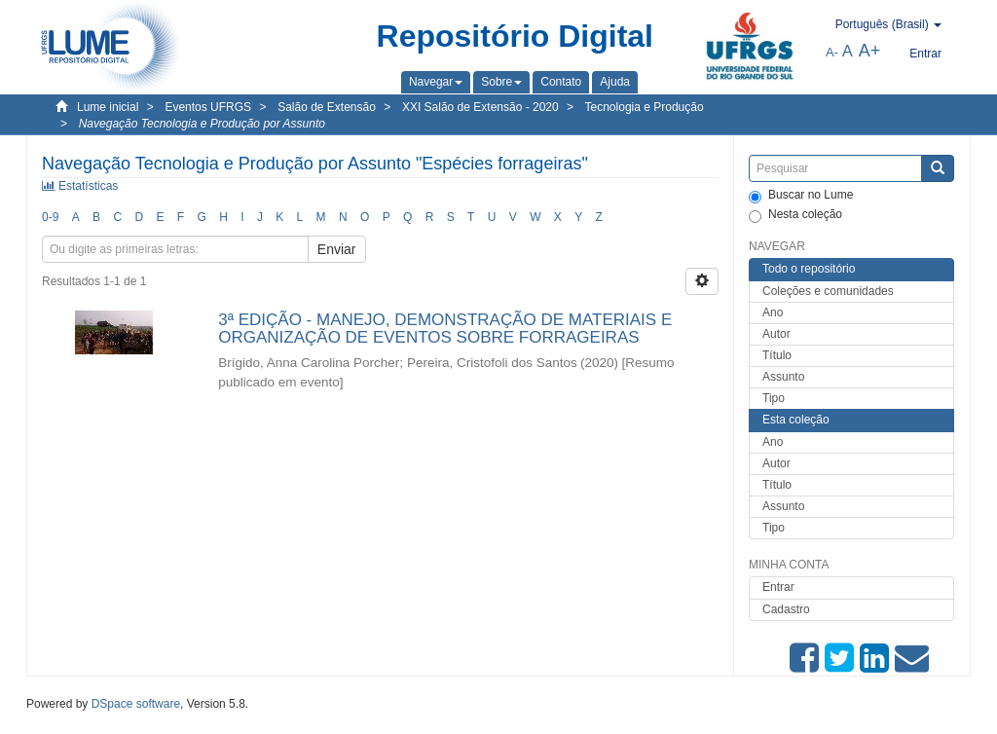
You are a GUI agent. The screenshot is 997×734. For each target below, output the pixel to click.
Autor (776, 334)
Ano (772, 312)
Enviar (336, 249)
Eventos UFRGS (208, 107)
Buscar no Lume (801, 195)
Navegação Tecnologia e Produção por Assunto (202, 123)
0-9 (50, 217)
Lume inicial (107, 107)
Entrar (778, 587)
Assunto (783, 377)
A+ (870, 50)
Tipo (773, 398)
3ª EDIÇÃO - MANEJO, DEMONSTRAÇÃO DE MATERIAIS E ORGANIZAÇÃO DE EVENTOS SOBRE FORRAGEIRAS (445, 329)
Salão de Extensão (326, 107)
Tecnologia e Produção (644, 107)
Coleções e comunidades (828, 291)
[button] (435, 82)
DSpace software (136, 704)
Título (777, 355)
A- (832, 52)
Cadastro (786, 609)
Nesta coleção (795, 215)
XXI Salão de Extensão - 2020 (480, 107)
